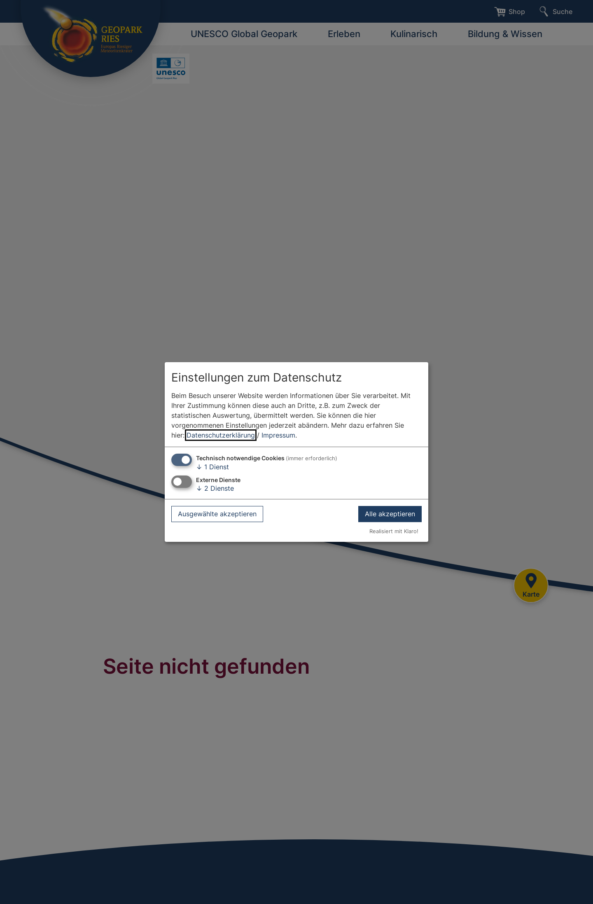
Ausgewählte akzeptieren (217, 514)
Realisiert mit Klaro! (393, 531)
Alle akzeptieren (390, 514)
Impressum (278, 435)
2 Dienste (215, 488)
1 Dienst (212, 467)
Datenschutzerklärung (221, 435)
